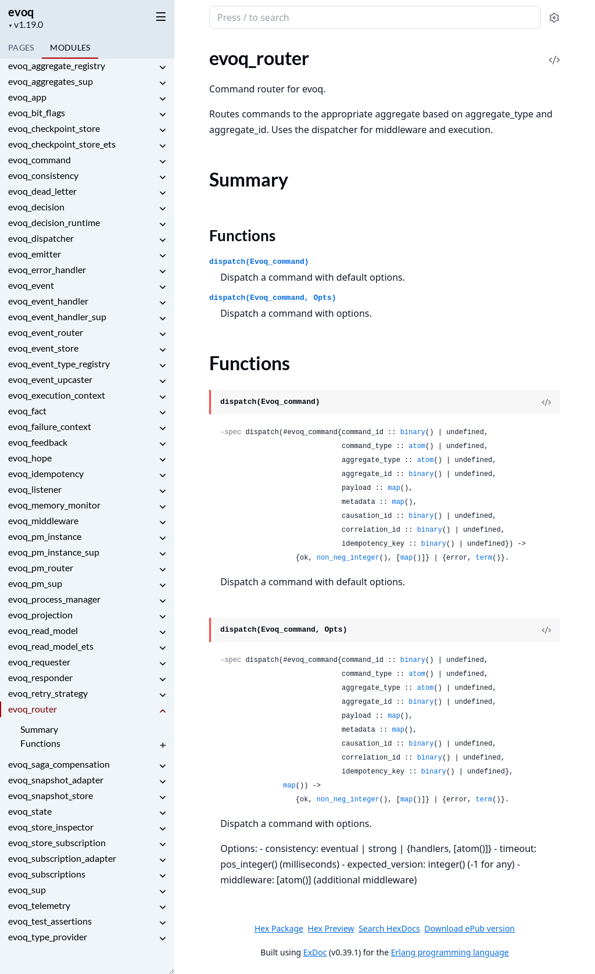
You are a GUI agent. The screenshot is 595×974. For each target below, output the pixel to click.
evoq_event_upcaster (50, 379)
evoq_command (39, 159)
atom (416, 446)
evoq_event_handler (48, 300)
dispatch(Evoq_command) (259, 261)
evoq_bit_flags (36, 112)
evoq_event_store (43, 347)
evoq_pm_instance (44, 536)
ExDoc (315, 952)
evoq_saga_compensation (59, 763)
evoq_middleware (43, 520)
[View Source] (546, 402)
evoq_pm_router (40, 567)
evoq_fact (27, 410)
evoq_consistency (43, 175)
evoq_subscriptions (46, 873)
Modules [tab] (70, 47)
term (484, 558)
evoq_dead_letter (42, 190)
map (394, 488)
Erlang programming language (450, 952)
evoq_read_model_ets (51, 645)
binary (412, 432)
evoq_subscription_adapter (62, 858)
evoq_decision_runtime (54, 222)
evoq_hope (30, 457)
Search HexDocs (389, 928)
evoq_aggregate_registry (56, 65)
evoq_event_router (45, 332)
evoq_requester (39, 661)
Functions (40, 743)
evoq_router (32, 708)
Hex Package (279, 928)
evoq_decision (36, 206)
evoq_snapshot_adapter (55, 779)
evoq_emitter (34, 253)
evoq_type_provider (47, 936)
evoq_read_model (43, 630)
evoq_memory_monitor (54, 504)
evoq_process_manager (54, 598)
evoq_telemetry (39, 905)
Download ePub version (469, 928)
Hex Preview (331, 928)
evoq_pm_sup (35, 583)
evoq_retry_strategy (48, 693)
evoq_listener (35, 489)
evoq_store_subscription (57, 842)
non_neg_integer (348, 558)
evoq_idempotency (46, 473)
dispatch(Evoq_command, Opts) (272, 297)
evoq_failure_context (49, 426)
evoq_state (30, 811)
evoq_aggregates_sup (50, 81)
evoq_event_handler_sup (57, 316)
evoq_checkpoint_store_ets (62, 143)
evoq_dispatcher (41, 238)
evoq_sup (27, 889)
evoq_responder (40, 677)
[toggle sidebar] (159, 16)
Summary (39, 729)
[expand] (163, 68)
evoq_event (31, 285)
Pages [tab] (21, 47)
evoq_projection (40, 614)
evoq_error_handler (47, 269)
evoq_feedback (37, 441)
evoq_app (27, 96)
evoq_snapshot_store (50, 795)
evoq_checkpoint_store (54, 128)
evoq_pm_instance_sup (53, 551)
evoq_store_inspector (51, 826)
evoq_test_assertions (50, 920)
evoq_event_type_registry (59, 363)
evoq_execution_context (56, 394)
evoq (21, 12)
